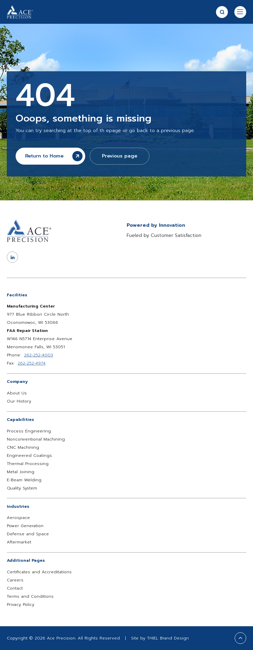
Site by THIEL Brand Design (160, 638)
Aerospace (18, 518)
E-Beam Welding (24, 480)
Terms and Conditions (30, 596)
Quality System (22, 488)
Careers (15, 580)
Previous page (119, 156)
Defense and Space (28, 534)
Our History (19, 401)
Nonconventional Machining (36, 439)
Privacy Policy (20, 604)
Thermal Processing (28, 464)
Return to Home (54, 156)
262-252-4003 (38, 355)
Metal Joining (20, 472)
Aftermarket (19, 542)
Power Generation (25, 526)
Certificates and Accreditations (39, 572)
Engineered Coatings (29, 455)
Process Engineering (29, 431)
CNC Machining (23, 447)
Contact (15, 588)
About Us (17, 393)
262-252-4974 (32, 363)
